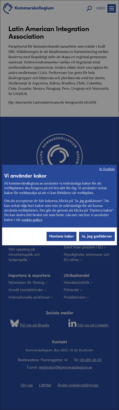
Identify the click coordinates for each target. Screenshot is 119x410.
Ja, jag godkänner (97, 236)
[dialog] (59, 205)
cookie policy (31, 220)
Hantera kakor (61, 236)
